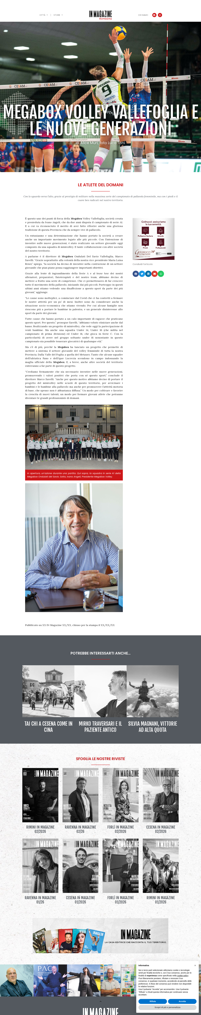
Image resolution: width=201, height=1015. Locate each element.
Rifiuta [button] (153, 1001)
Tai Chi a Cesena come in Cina (48, 727)
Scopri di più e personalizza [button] (167, 1007)
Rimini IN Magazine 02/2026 (40, 829)
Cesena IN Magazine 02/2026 (160, 829)
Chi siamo (143, 15)
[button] (136, 274)
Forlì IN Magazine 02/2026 (120, 829)
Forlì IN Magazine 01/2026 (120, 900)
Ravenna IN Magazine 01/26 (40, 900)
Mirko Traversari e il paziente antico (100, 727)
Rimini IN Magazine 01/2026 (161, 900)
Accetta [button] (182, 1001)
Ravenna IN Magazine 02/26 (80, 829)
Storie (58, 15)
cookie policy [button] (182, 975)
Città (44, 15)
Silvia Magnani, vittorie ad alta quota (152, 727)
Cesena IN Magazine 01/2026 (80, 900)
